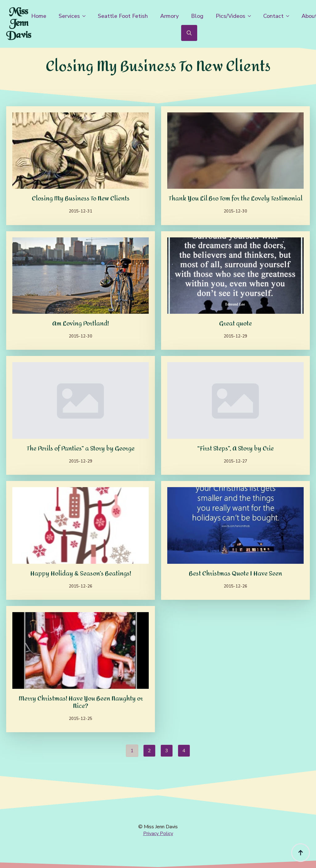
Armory (169, 16)
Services (69, 16)
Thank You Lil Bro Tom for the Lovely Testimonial (235, 198)
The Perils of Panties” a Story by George (81, 448)
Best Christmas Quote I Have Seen (235, 573)
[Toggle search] (189, 33)
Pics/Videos (230, 16)
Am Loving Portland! (80, 323)
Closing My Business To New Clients (81, 198)
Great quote (235, 323)
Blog (197, 16)
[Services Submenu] (86, 16)
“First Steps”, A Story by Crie (235, 448)
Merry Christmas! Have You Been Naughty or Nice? (81, 702)
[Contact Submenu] (289, 16)
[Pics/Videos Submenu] (251, 16)
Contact (273, 16)
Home (38, 16)
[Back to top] (300, 852)
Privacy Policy (158, 833)
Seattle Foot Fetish (123, 16)
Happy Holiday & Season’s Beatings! (80, 573)
